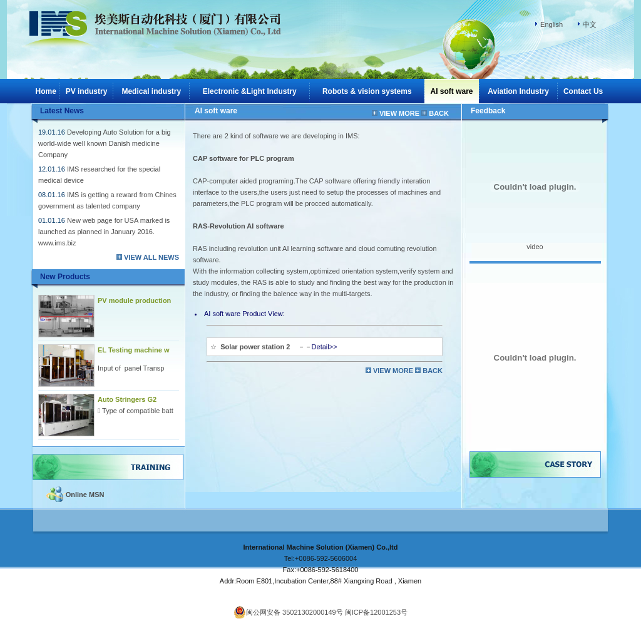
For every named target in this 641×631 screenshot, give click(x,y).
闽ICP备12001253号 (376, 612)
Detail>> (324, 344)
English (551, 24)
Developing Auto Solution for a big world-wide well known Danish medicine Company (104, 143)
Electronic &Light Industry (250, 91)
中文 (590, 24)
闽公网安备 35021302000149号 (288, 612)
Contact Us (583, 91)
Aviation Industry (518, 91)
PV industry (87, 91)
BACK (439, 113)
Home (46, 91)
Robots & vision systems (367, 91)
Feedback (488, 110)
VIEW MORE (400, 113)
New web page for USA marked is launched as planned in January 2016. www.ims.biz (104, 232)
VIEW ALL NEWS (151, 257)
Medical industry (151, 91)
